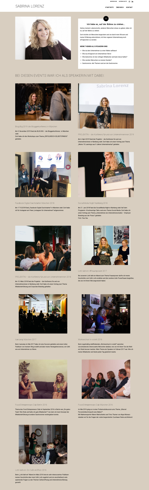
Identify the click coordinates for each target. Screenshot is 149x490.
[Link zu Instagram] (129, 1)
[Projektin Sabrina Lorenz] (43, 248)
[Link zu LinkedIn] (132, 1)
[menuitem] (113, 1)
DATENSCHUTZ (123, 1)
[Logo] (30, 7)
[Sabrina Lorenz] (106, 106)
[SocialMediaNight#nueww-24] (106, 174)
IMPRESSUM (113, 1)
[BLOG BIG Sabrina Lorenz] (43, 102)
